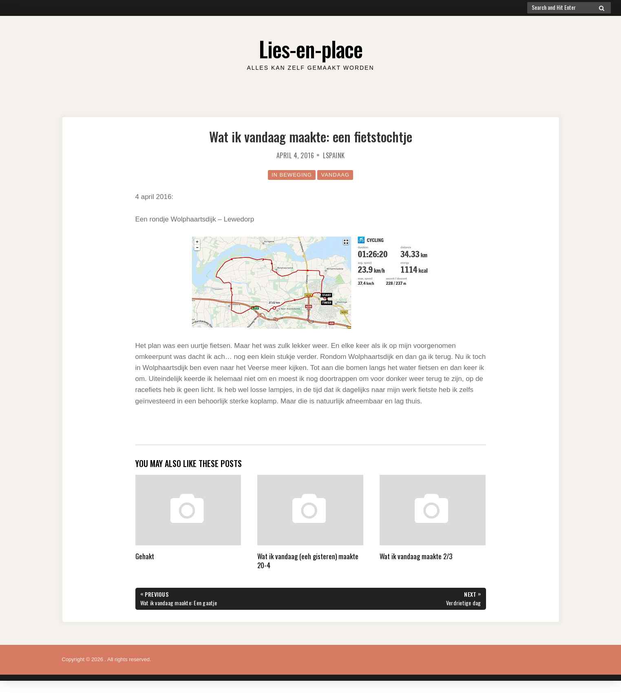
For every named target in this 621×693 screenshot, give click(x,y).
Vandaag (335, 175)
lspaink (334, 155)
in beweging (292, 175)
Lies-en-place (310, 48)
